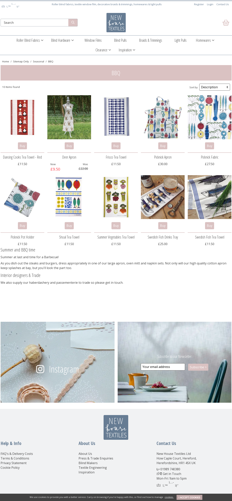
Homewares (203, 40)
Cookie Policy (10, 467)
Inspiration (125, 50)
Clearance (101, 50)
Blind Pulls (120, 40)
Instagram (64, 369)
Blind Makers (88, 463)
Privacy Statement (14, 463)
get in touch (114, 282)
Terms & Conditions (15, 458)
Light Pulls (180, 40)
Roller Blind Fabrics (28, 40)
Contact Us (222, 4)
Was (85, 164)
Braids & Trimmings (150, 40)
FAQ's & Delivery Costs (17, 454)
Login (210, 4)
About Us (85, 454)
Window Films (93, 40)
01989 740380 (170, 469)
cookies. (169, 497)
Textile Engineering (93, 467)
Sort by (193, 87)
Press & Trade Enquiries (96, 458)
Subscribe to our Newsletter (174, 356)
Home (5, 61)
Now (53, 164)
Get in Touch (172, 474)
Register (199, 4)
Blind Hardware (60, 40)
